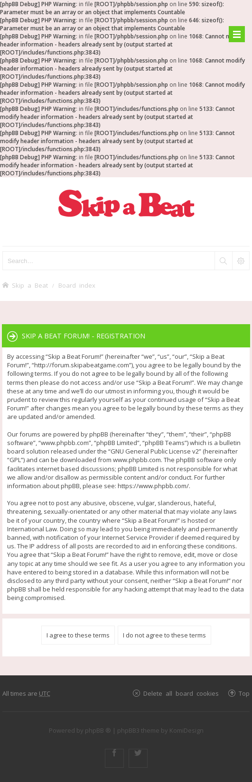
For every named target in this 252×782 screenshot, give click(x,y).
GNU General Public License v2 (155, 451)
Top (244, 693)
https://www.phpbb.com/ (153, 486)
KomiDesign (186, 730)
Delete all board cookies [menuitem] (181, 693)
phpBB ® (98, 730)
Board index (76, 285)
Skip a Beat (30, 285)
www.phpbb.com (137, 459)
